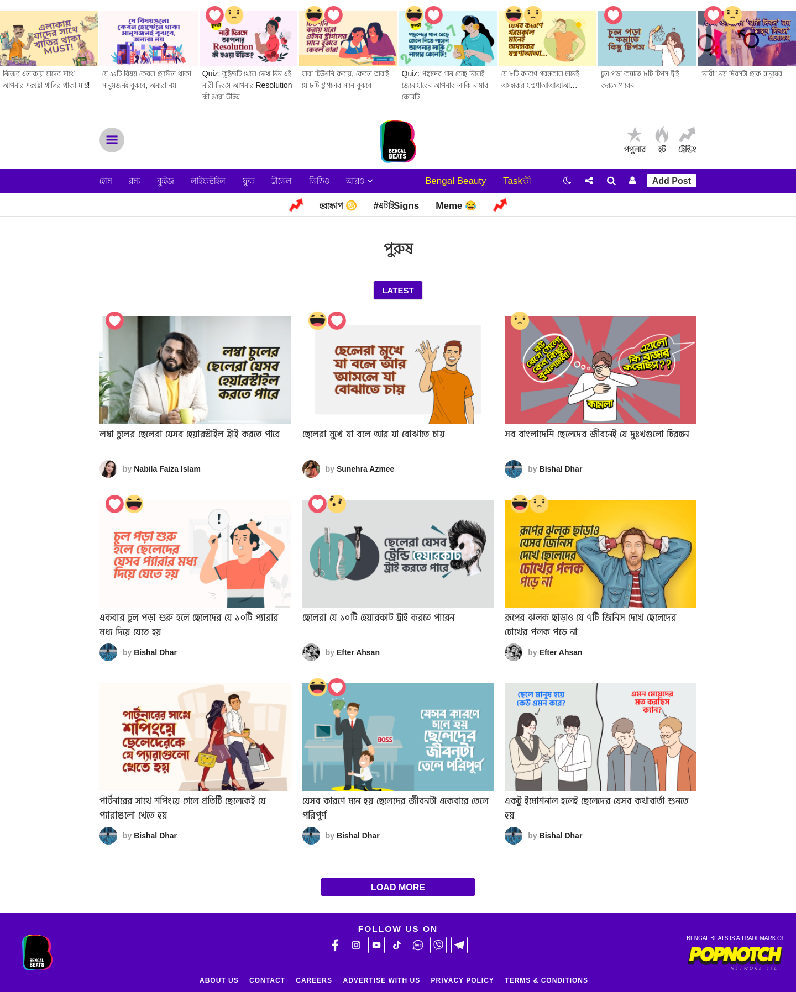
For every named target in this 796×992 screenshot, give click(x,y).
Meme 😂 (456, 205)
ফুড (249, 181)
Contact (267, 980)
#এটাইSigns (397, 205)
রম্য (134, 181)
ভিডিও (319, 181)
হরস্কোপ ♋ (338, 205)
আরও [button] (359, 181)
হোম (106, 181)
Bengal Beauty (455, 181)
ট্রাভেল (281, 181)
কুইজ (165, 181)
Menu (112, 140)
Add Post (671, 181)
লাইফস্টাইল (208, 181)
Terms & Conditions (546, 980)
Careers (314, 980)
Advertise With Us (381, 980)
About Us (219, 980)
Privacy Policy (462, 980)
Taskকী (517, 181)
